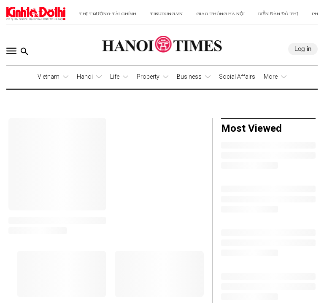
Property (148, 76)
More (271, 76)
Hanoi (85, 76)
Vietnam (48, 76)
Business (189, 76)
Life (114, 76)
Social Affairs (237, 76)
